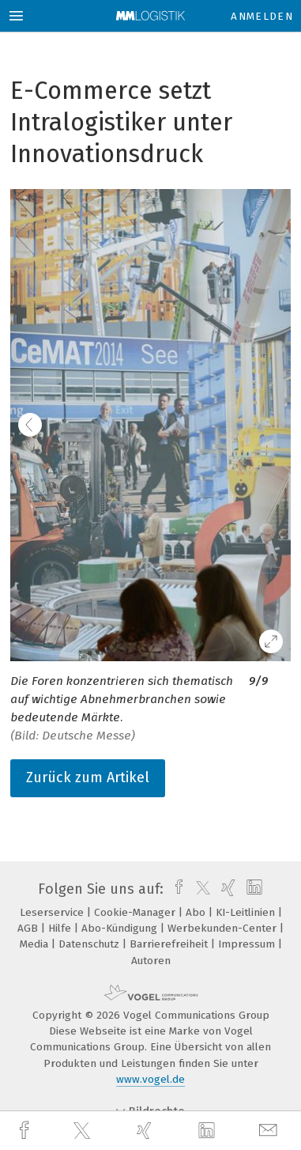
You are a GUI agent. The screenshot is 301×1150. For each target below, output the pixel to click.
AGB (29, 928)
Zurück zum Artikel (87, 777)
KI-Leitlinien (247, 912)
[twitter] (83, 1131)
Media (35, 944)
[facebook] (26, 1130)
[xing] (146, 1131)
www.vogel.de (150, 1079)
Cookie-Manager (136, 912)
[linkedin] (208, 1131)
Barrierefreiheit (170, 944)
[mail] (270, 1130)
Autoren (151, 960)
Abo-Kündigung (120, 928)
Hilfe (61, 928)
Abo (197, 912)
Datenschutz (90, 944)
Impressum (248, 944)
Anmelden (262, 16)
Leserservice (53, 912)
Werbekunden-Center (223, 928)
